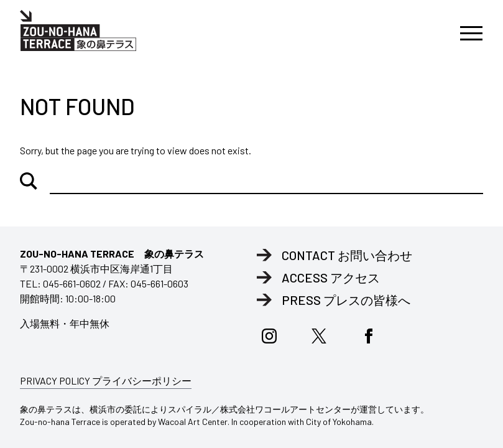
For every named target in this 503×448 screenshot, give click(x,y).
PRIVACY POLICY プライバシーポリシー (106, 380)
